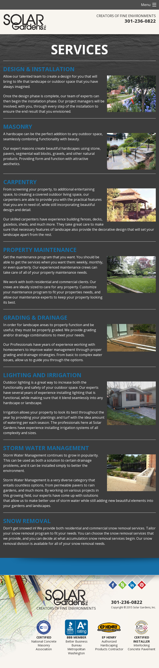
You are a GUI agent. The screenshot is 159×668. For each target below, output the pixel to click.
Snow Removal (27, 521)
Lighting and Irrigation (43, 375)
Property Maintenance (40, 250)
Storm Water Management (46, 448)
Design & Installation (38, 69)
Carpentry (20, 182)
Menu (145, 4)
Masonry (17, 126)
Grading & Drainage (35, 317)
